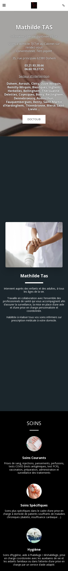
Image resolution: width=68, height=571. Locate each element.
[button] (4, 5)
